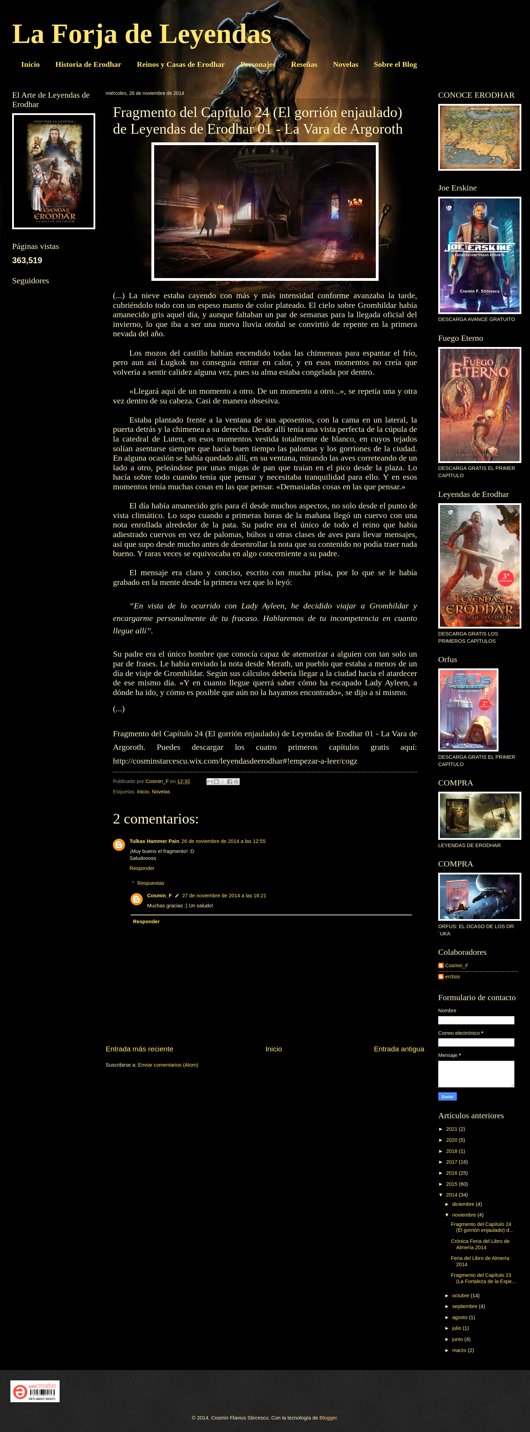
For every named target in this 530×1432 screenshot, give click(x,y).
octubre (461, 1295)
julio (457, 1328)
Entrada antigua (399, 1049)
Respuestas (151, 883)
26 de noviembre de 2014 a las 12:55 (224, 841)
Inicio (30, 64)
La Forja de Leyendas (142, 33)
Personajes (257, 64)
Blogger (328, 1418)
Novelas (345, 64)
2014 (452, 1195)
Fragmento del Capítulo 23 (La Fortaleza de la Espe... (483, 1278)
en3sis (452, 976)
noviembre (464, 1215)
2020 (452, 1140)
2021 (452, 1129)
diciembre (464, 1204)
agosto (460, 1317)
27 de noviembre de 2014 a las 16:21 (224, 895)
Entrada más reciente (140, 1049)
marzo (460, 1350)
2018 (452, 1151)
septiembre (465, 1306)
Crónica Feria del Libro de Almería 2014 (480, 1244)
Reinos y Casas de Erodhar (181, 64)
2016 (452, 1173)
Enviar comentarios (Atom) (168, 1065)
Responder (142, 868)
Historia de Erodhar (88, 64)
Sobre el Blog (395, 64)
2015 (452, 1184)
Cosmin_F (159, 895)
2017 (452, 1162)
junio (458, 1339)
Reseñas (304, 64)
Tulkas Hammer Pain (154, 841)
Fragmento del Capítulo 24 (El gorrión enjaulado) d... (482, 1227)
